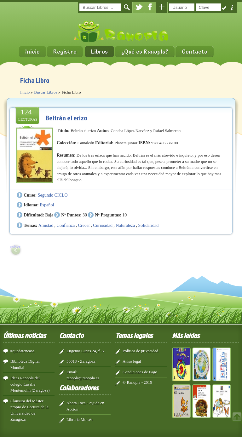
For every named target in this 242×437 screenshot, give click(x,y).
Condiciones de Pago (140, 372)
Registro (65, 51)
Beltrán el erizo (66, 118)
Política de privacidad (140, 350)
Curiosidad (102, 225)
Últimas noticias (24, 335)
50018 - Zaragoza (80, 361)
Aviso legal (132, 361)
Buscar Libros (45, 92)
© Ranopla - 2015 (137, 382)
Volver (14, 246)
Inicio (32, 51)
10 (124, 214)
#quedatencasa (22, 350)
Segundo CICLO (53, 195)
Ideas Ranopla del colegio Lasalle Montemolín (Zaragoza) (30, 384)
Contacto (194, 51)
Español (47, 204)
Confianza (66, 225)
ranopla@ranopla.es (82, 378)
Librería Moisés (79, 419)
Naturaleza (125, 225)
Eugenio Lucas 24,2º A (85, 350)
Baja (49, 214)
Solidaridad (148, 225)
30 (85, 214)
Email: (72, 372)
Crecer (84, 225)
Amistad (46, 225)
